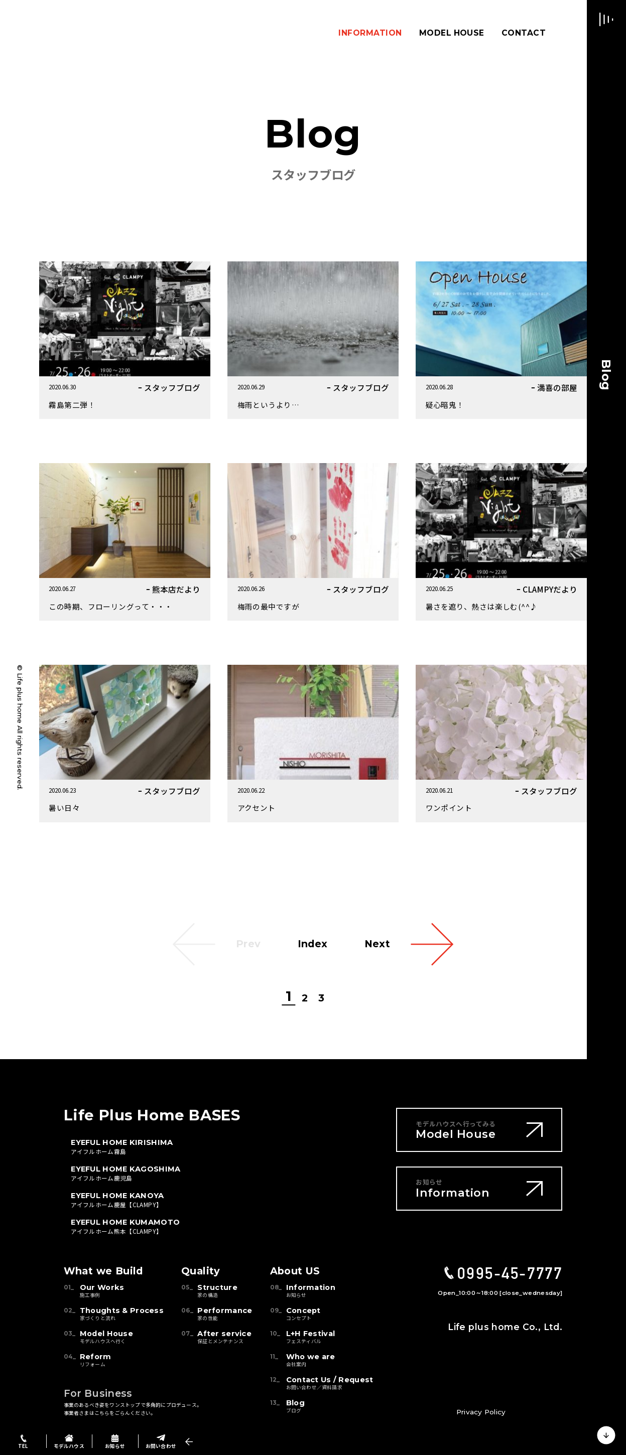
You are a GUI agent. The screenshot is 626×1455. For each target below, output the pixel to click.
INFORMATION (370, 33)
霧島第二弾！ (72, 404)
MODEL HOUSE (451, 33)
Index (313, 944)
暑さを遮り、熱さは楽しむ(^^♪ (482, 606)
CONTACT (524, 33)
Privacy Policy (481, 1412)
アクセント (256, 807)
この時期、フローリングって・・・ (110, 606)
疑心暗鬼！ (445, 404)
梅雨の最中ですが (268, 606)
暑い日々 (64, 807)
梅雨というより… (268, 404)
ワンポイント (449, 807)
